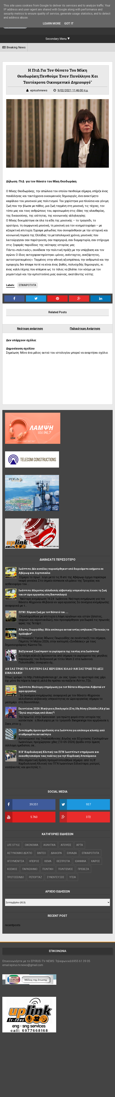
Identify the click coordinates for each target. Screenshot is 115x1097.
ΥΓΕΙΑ (72, 877)
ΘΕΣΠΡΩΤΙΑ (63, 861)
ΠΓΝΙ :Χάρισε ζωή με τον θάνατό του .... (43, 612)
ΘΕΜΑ (47, 861)
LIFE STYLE (13, 845)
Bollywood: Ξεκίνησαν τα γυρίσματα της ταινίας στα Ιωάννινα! (59, 651)
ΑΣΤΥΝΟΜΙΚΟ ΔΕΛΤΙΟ (19, 853)
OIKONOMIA (31, 845)
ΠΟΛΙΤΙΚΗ (47, 869)
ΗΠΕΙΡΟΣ (34, 861)
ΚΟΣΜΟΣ (12, 869)
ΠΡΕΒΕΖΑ (83, 869)
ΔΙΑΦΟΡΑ (56, 853)
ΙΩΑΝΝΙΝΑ (80, 861)
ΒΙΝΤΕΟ (41, 853)
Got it (69, 23)
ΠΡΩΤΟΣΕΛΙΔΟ (15, 877)
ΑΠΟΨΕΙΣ (66, 845)
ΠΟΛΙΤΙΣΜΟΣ (65, 869)
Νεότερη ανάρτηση (30, 328)
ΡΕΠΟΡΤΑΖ (35, 877)
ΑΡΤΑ (79, 845)
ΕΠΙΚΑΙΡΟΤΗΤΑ (27, 285)
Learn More (52, 23)
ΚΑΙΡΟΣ (95, 861)
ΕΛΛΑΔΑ (72, 853)
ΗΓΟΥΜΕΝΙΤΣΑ (15, 861)
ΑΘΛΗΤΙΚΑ (49, 845)
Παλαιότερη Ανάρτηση (85, 328)
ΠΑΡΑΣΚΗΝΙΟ (29, 869)
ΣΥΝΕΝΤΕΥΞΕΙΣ (55, 877)
